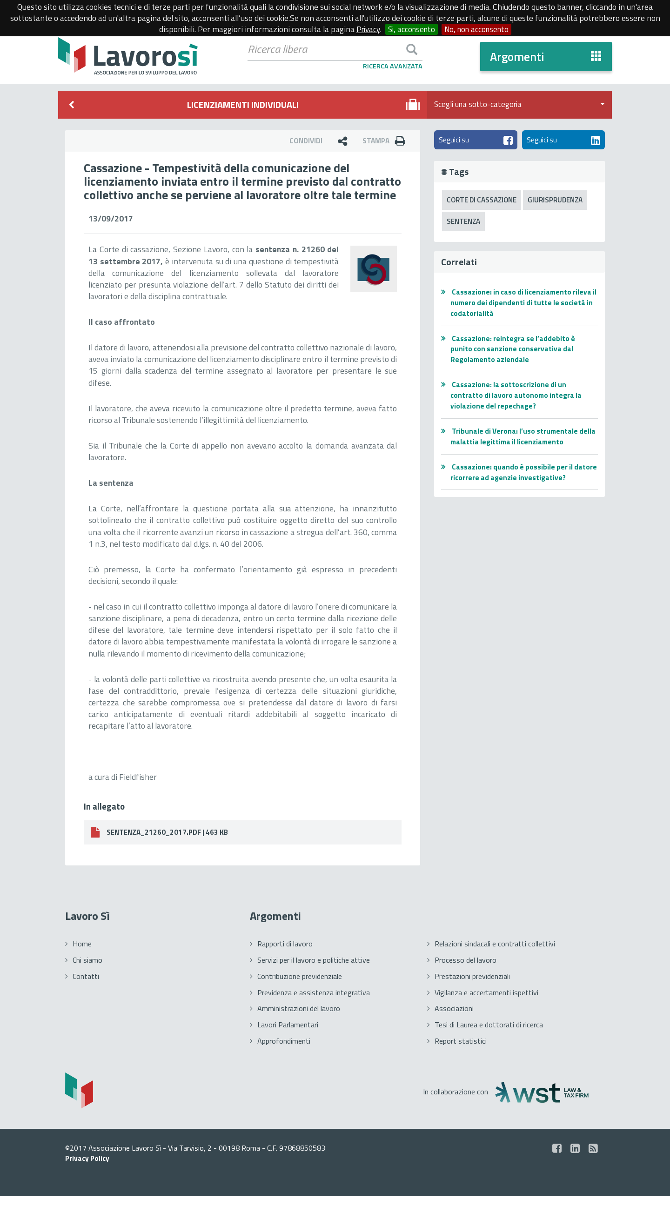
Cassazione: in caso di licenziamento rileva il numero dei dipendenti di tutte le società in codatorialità (523, 304)
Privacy (364, 29)
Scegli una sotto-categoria (519, 104)
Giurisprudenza (562, 201)
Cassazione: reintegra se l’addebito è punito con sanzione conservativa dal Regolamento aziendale (513, 351)
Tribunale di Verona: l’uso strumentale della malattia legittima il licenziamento (518, 438)
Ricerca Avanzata (392, 66)
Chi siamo (87, 976)
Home (82, 960)
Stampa (386, 141)
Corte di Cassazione (484, 201)
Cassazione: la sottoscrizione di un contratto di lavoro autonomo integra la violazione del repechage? (518, 397)
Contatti (86, 992)
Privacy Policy (88, 1175)
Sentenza (465, 222)
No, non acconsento (478, 29)
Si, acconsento (410, 29)
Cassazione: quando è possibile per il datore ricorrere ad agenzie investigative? (522, 474)
